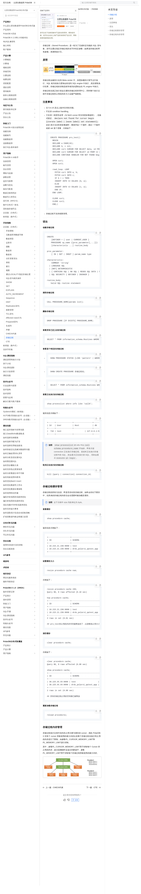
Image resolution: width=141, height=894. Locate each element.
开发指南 (94, 17)
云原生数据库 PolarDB (22, 11)
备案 (111, 4)
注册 (123, 4)
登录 (133, 4)
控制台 (117, 4)
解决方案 (42, 4)
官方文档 (7, 11)
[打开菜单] (4, 4)
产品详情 (82, 31)
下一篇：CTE (93, 808)
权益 (51, 4)
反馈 (75, 820)
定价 (57, 4)
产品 (34, 4)
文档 (105, 4)
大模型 (27, 4)
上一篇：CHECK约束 (53, 808)
